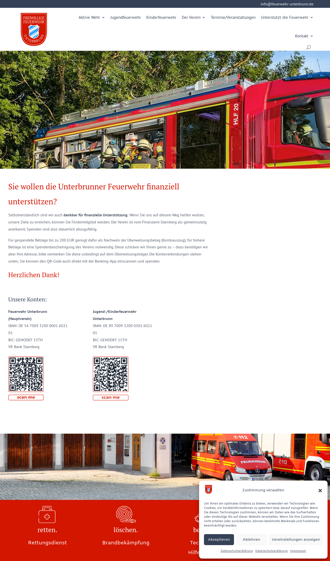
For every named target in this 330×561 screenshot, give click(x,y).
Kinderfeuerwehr (161, 17)
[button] (320, 490)
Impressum (298, 551)
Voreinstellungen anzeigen (296, 539)
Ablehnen (251, 539)
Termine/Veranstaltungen (233, 17)
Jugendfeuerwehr (125, 17)
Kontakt (302, 36)
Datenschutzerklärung (237, 551)
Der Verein (191, 17)
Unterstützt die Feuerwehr (285, 17)
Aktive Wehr (89, 17)
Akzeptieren (219, 539)
